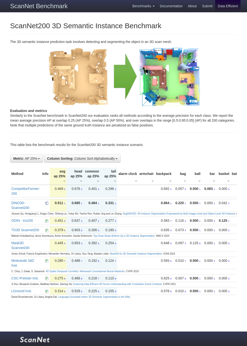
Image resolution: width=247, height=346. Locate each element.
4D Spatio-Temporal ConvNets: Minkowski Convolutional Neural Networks (85, 271)
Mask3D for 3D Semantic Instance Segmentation (136, 253)
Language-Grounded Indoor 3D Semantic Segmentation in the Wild (94, 297)
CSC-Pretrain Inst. (25, 278)
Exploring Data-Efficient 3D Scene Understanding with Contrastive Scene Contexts (117, 284)
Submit (207, 6)
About (192, 6)
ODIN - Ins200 (22, 220)
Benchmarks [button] (143, 6)
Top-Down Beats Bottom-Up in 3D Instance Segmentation (124, 236)
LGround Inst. (21, 291)
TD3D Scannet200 (25, 230)
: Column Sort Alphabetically (82, 158)
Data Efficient (228, 6)
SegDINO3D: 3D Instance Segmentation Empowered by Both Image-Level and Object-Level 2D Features (179, 213)
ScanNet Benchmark (39, 6)
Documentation (171, 6)
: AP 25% (26, 158)
